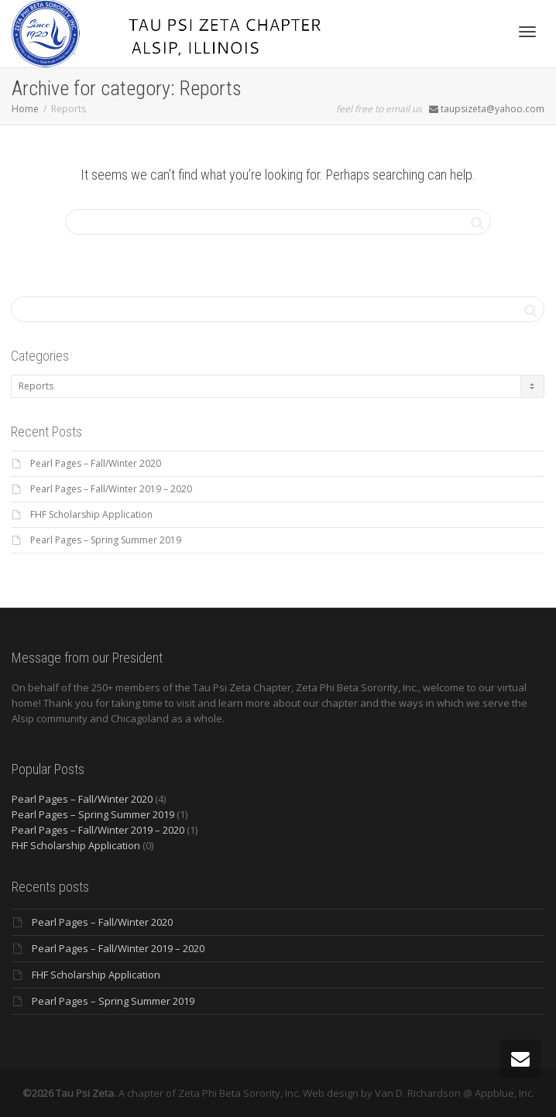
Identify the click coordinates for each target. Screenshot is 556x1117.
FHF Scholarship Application (91, 514)
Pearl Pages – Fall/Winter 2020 (95, 463)
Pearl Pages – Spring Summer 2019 (105, 540)
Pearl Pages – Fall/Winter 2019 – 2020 (111, 488)
